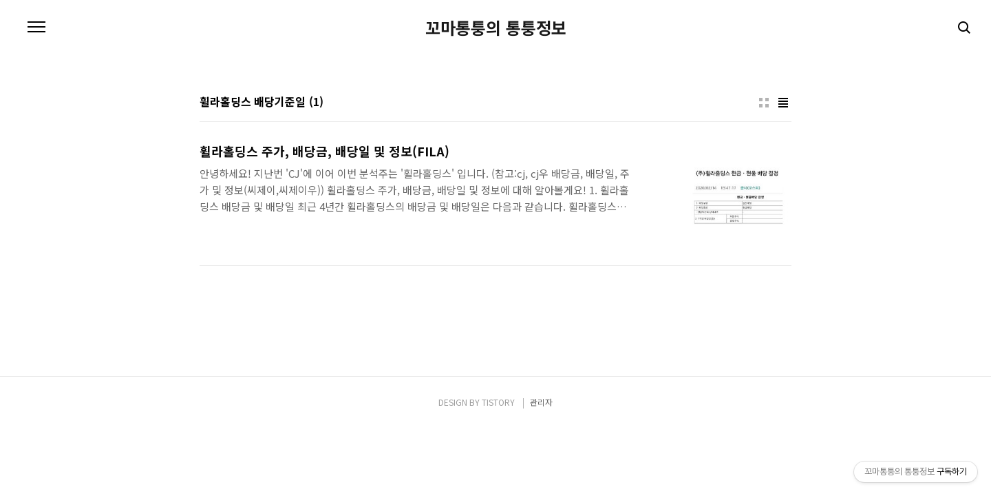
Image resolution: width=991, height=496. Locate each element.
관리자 (541, 402)
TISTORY (498, 402)
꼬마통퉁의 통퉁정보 (495, 27)
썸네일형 (764, 102)
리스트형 (783, 102)
